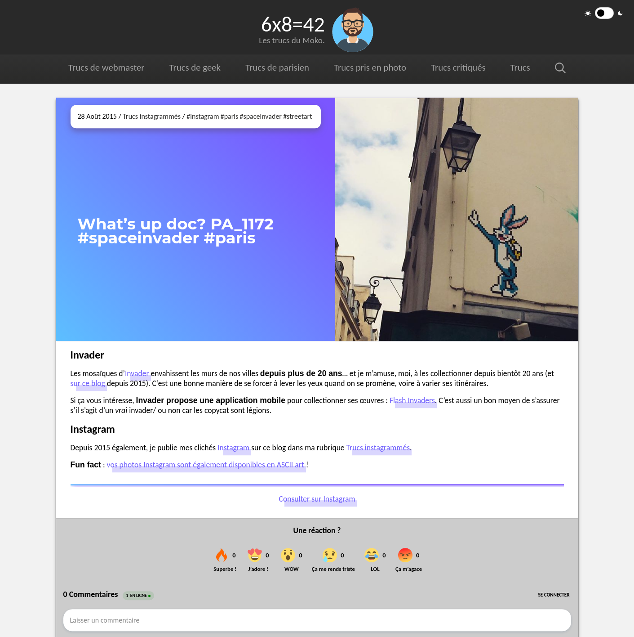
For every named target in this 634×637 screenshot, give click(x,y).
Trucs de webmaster (106, 67)
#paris (230, 116)
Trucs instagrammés (152, 116)
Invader (137, 373)
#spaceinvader (260, 116)
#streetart (297, 116)
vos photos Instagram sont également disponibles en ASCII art (205, 465)
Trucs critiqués (458, 67)
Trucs (520, 67)
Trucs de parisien (277, 67)
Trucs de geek (195, 67)
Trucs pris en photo (370, 67)
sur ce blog (88, 383)
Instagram (233, 448)
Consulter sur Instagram (317, 499)
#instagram (202, 116)
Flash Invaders (412, 400)
